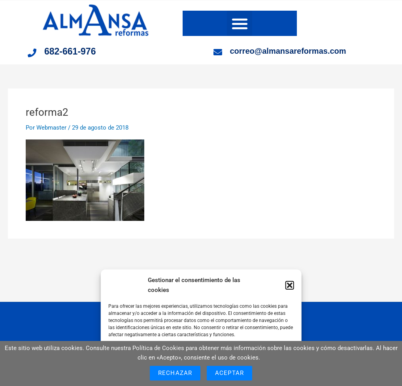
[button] (290, 285)
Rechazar (175, 373)
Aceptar (229, 373)
